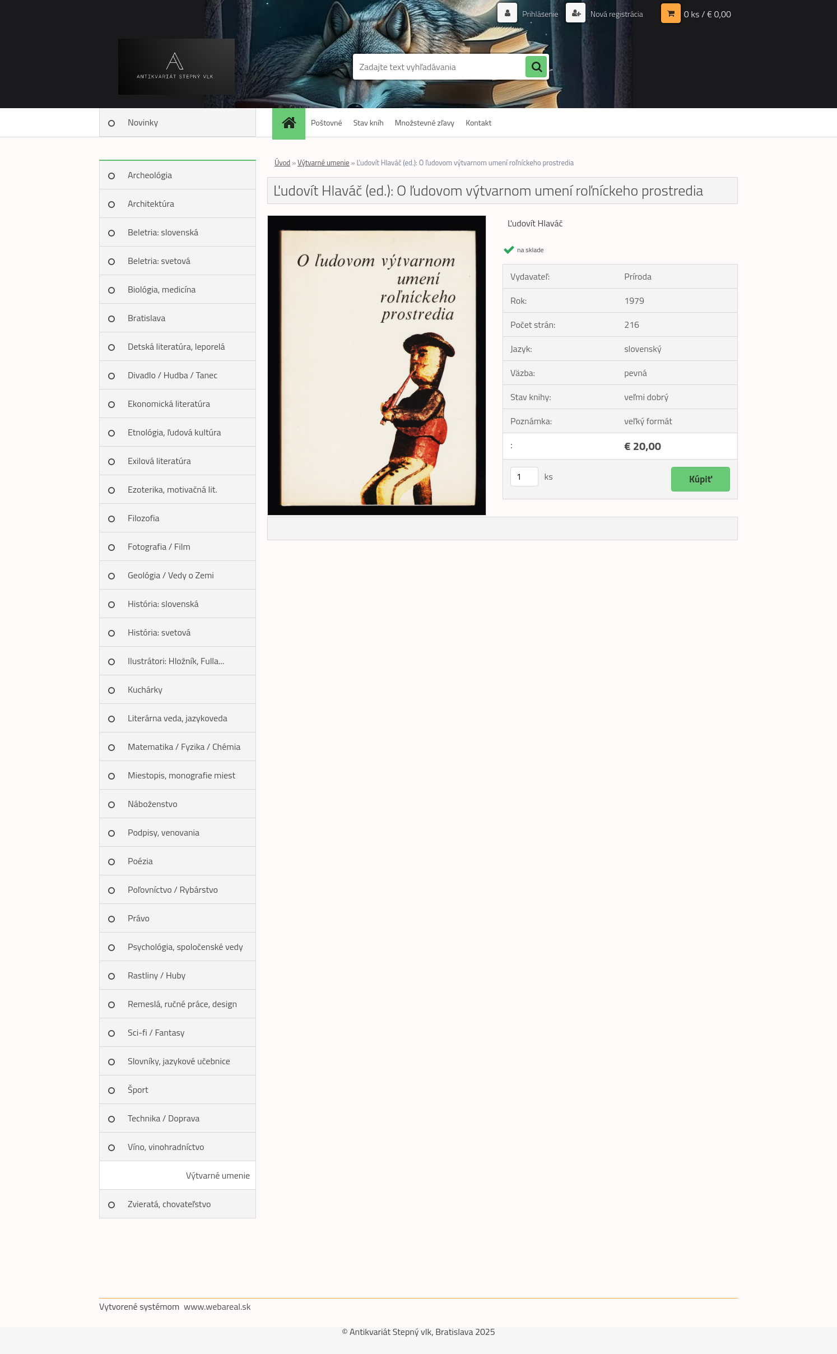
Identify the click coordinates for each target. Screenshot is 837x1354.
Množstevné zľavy (424, 122)
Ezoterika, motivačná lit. (172, 489)
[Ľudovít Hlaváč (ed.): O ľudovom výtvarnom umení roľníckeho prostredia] (377, 220)
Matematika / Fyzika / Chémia (184, 746)
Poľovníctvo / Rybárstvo (173, 889)
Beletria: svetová (159, 260)
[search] (536, 67)
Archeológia (150, 175)
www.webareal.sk (217, 1306)
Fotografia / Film (159, 546)
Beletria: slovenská (163, 232)
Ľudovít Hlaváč (535, 223)
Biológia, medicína (162, 289)
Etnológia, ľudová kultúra (174, 432)
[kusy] (524, 476)
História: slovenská (163, 603)
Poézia (140, 861)
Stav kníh (369, 122)
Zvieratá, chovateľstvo (169, 1204)
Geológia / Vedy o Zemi (171, 575)
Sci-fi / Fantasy (156, 1032)
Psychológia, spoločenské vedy (185, 946)
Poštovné (326, 122)
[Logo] (176, 67)
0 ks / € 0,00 (707, 14)
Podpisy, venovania (163, 832)
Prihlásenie (540, 14)
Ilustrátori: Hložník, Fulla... (176, 660)
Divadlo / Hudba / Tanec (172, 375)
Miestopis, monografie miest (181, 775)
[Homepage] (292, 122)
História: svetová (159, 632)
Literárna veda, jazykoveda (177, 718)
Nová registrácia (616, 14)
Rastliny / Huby (156, 975)
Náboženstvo (153, 803)
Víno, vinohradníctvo (166, 1146)
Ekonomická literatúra (169, 403)
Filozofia (144, 518)
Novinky (143, 122)
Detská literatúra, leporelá (176, 346)
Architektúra (151, 203)
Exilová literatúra (159, 460)
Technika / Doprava (163, 1118)
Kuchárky (145, 689)
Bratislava (146, 317)
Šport (138, 1089)
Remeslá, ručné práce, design (182, 1003)
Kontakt (478, 122)
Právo (139, 918)
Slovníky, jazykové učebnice (179, 1061)
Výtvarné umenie (218, 1175)
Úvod (282, 162)
